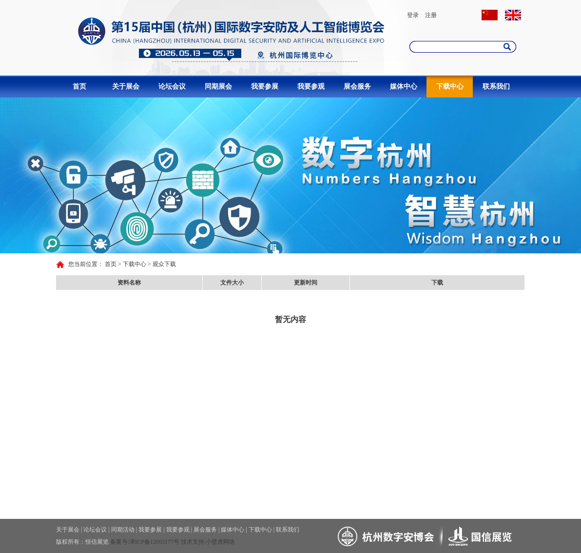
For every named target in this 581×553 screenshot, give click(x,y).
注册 (431, 15)
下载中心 (450, 86)
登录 (413, 15)
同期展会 (218, 86)
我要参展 (264, 86)
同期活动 (123, 529)
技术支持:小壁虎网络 (208, 541)
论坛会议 (172, 86)
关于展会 (125, 86)
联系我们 (496, 86)
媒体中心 (403, 86)
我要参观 (311, 86)
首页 (79, 86)
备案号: (119, 541)
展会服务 (357, 86)
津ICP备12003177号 (154, 541)
